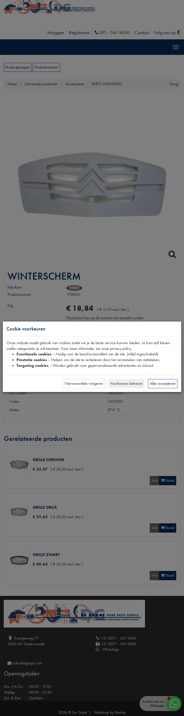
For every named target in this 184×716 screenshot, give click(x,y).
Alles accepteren (163, 383)
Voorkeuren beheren (126, 383)
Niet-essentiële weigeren (83, 383)
